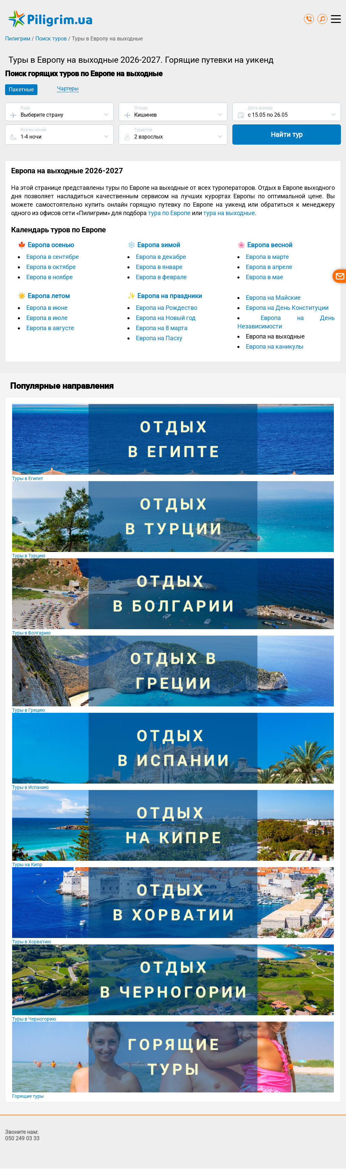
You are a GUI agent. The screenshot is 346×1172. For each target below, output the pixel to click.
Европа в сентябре (52, 256)
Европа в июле (47, 317)
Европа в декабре (161, 256)
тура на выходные (229, 212)
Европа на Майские (273, 297)
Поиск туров (51, 38)
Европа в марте (267, 256)
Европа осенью (51, 245)
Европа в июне (47, 307)
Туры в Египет (27, 478)
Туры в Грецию (28, 710)
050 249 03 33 (22, 1138)
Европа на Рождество (166, 307)
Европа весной (269, 245)
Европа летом (49, 296)
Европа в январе (159, 266)
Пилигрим (17, 38)
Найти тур (286, 134)
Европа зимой (158, 245)
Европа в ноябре (49, 277)
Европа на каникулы (275, 346)
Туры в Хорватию (31, 941)
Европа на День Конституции (287, 307)
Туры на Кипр (27, 864)
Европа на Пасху (159, 338)
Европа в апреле (269, 266)
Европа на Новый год (166, 317)
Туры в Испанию (30, 787)
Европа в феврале (161, 277)
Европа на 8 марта (162, 327)
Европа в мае (264, 277)
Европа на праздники (169, 296)
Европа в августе (50, 327)
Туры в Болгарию (31, 633)
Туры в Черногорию (34, 1019)
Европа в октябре (51, 266)
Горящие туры (28, 1096)
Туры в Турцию (28, 555)
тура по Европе (169, 212)
